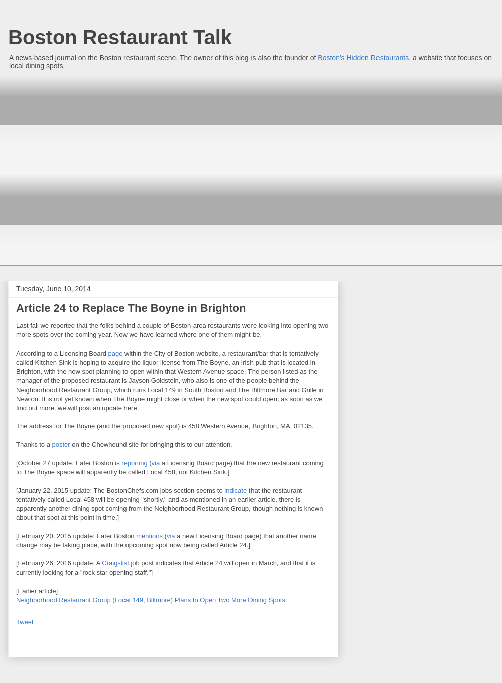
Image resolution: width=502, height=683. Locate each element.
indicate (235, 490)
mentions (149, 536)
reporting (134, 463)
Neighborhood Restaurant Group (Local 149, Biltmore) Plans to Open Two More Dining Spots (150, 600)
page (115, 353)
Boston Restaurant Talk (120, 37)
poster (61, 444)
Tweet (25, 622)
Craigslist (115, 563)
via (156, 463)
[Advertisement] (94, 169)
